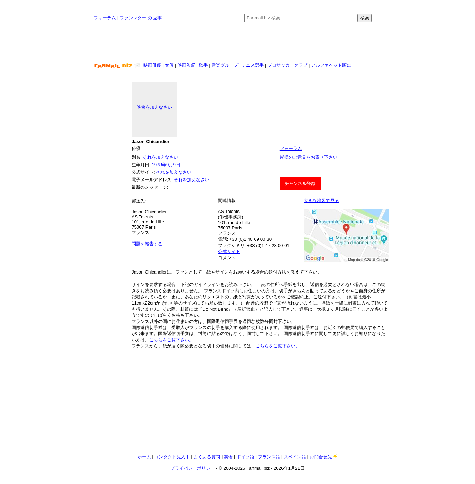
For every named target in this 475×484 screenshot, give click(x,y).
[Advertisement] (237, 42)
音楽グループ (225, 65)
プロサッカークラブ (287, 65)
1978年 (159, 164)
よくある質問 (207, 456)
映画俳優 (152, 65)
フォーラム (105, 17)
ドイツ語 (245, 456)
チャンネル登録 (300, 183)
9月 (169, 164)
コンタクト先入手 (172, 456)
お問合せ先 (321, 456)
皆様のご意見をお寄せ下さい (308, 157)
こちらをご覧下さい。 (171, 339)
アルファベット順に (331, 65)
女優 (169, 65)
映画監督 (186, 65)
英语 (228, 456)
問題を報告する (147, 243)
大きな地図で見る (321, 200)
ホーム (144, 456)
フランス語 (269, 456)
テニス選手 (253, 65)
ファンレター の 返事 (141, 17)
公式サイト (229, 251)
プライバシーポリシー (192, 468)
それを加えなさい (160, 157)
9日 (176, 164)
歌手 (203, 65)
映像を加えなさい (154, 107)
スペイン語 (295, 456)
